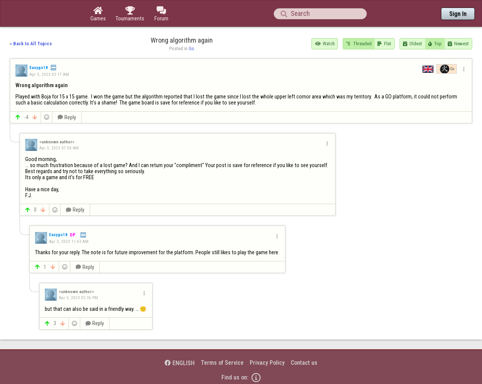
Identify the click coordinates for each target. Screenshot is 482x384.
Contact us (304, 362)
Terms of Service (222, 362)
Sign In (458, 13)
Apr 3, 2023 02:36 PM (78, 297)
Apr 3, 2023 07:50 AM (59, 148)
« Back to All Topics (31, 43)
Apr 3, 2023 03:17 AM (49, 74)
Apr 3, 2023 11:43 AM (68, 241)
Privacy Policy (267, 362)
